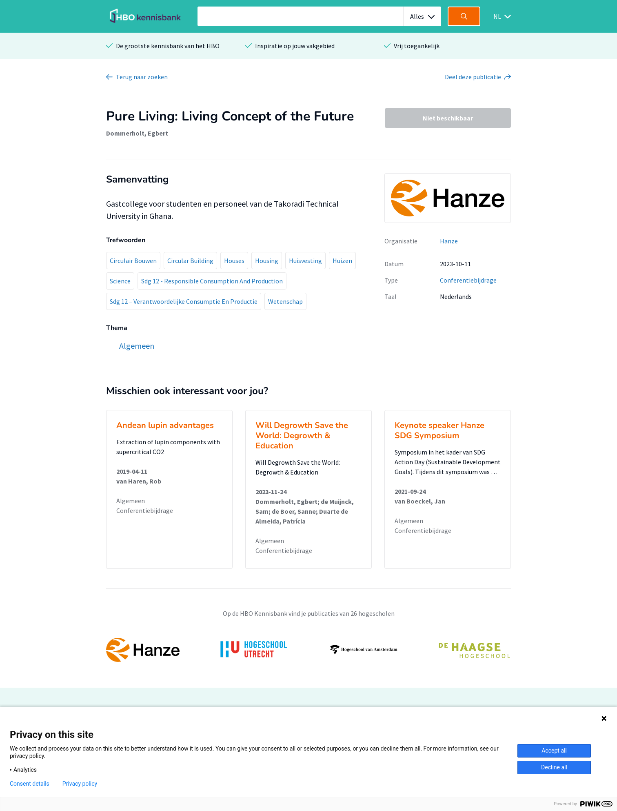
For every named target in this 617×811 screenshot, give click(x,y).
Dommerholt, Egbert (137, 133)
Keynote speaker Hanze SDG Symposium (439, 430)
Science (120, 281)
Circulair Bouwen (133, 260)
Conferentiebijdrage (468, 280)
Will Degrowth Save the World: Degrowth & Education (301, 435)
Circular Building (190, 260)
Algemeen (130, 501)
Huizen (342, 260)
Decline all (554, 767)
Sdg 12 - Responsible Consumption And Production (212, 281)
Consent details (29, 783)
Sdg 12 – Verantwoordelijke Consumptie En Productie (183, 301)
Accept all (554, 750)
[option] (308, 649)
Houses (234, 260)
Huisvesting (305, 260)
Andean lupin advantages (165, 425)
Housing (266, 260)
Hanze (449, 241)
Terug (142, 76)
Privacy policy (79, 783)
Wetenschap (285, 301)
